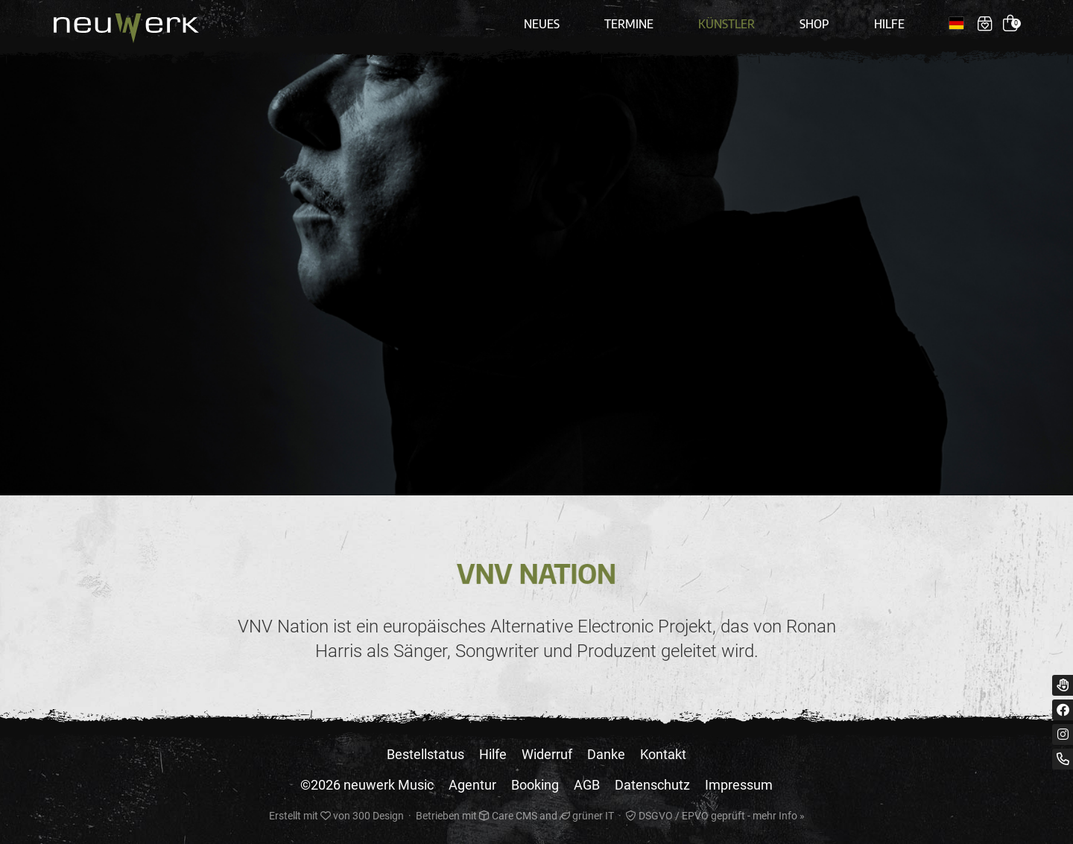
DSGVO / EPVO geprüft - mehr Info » (715, 816)
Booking (535, 785)
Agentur (472, 785)
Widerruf (547, 754)
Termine (628, 23)
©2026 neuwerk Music (367, 785)
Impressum (739, 785)
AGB (587, 785)
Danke (606, 754)
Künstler (726, 23)
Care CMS (508, 816)
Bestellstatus (425, 754)
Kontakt (663, 754)
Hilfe (889, 23)
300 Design (378, 816)
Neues (542, 23)
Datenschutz (652, 785)
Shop (814, 23)
